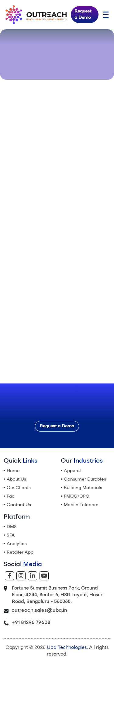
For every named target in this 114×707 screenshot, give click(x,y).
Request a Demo (82, 14)
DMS (12, 527)
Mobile (81, 505)
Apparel (72, 471)
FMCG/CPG (76, 496)
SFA (11, 535)
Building (83, 488)
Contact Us (19, 505)
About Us (16, 479)
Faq (11, 496)
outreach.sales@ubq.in (39, 610)
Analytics (17, 544)
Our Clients (19, 488)
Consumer (85, 479)
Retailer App (20, 552)
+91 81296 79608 (31, 622)
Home (13, 471)
